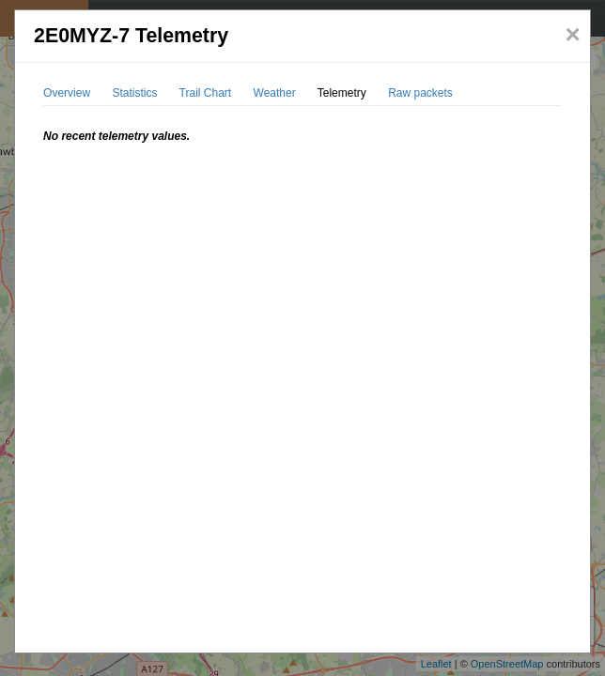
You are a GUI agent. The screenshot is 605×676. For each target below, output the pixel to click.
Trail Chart (205, 93)
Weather (275, 93)
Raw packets (420, 93)
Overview (66, 93)
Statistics (134, 93)
